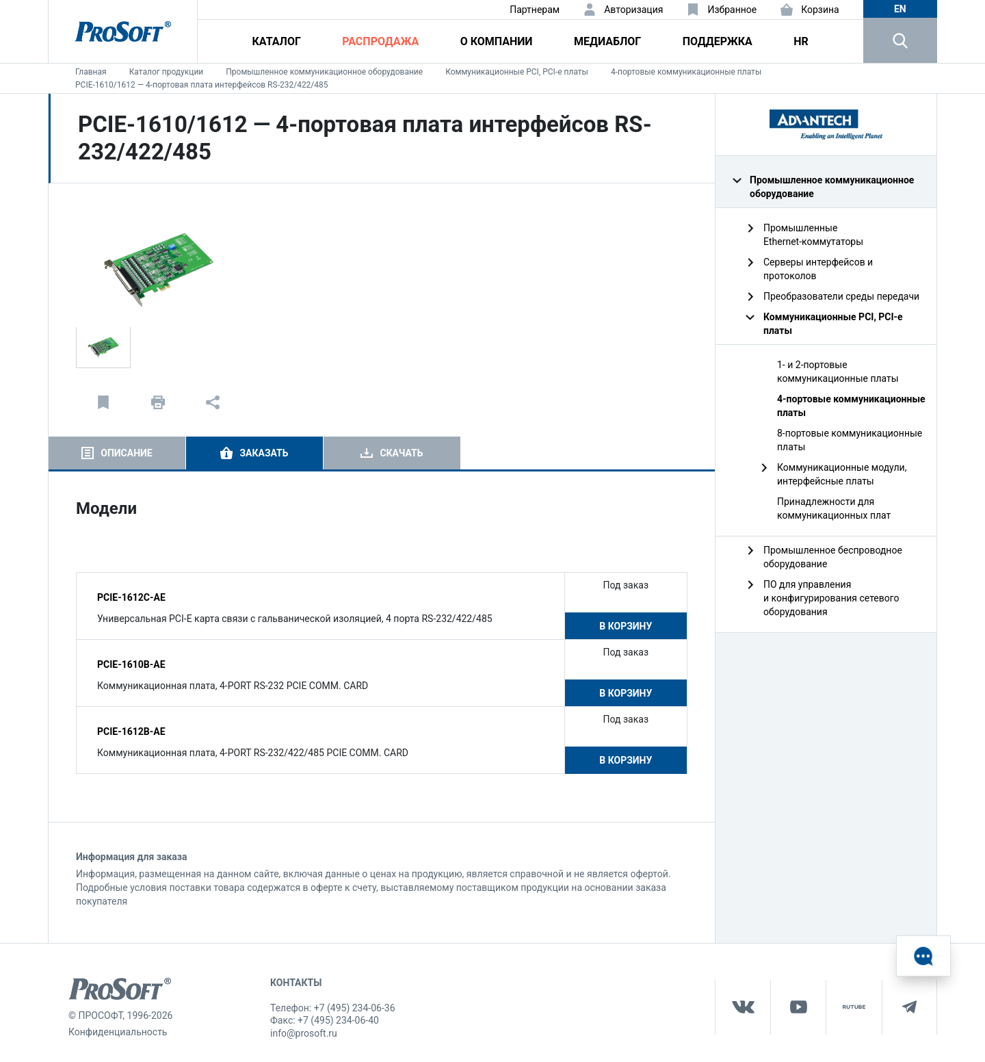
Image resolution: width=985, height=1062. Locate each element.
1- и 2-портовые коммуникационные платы (838, 371)
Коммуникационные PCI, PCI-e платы (516, 72)
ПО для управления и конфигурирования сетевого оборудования (831, 598)
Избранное (732, 9)
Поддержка (717, 41)
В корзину (625, 626)
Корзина (820, 9)
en (900, 8)
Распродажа (380, 41)
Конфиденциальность (117, 1031)
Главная (91, 72)
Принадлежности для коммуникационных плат (834, 508)
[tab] (117, 453)
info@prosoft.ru (303, 1033)
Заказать (263, 453)
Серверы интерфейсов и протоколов (818, 269)
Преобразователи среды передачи (841, 296)
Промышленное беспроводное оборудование (832, 557)
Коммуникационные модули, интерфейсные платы (841, 474)
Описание (126, 453)
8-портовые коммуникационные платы (849, 440)
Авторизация (633, 9)
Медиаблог (607, 41)
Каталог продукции (166, 72)
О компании (496, 41)
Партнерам (535, 9)
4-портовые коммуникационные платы (686, 72)
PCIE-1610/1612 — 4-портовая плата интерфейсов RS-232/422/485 (201, 85)
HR (801, 41)
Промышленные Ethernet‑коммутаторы (813, 234)
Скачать (401, 453)
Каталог (276, 41)
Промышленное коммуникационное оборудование (324, 72)
